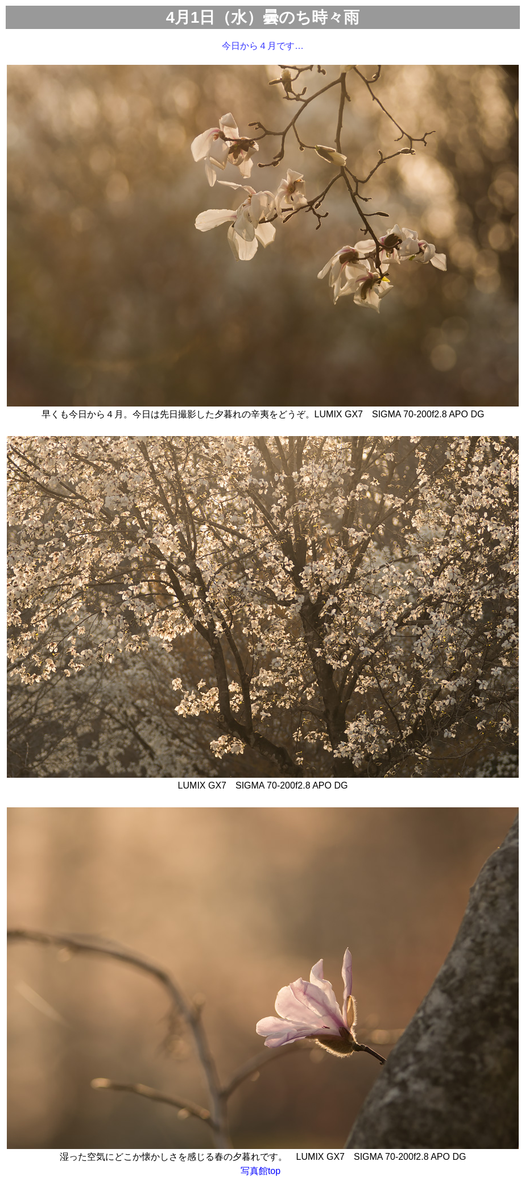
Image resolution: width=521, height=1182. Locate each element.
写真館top (260, 1171)
